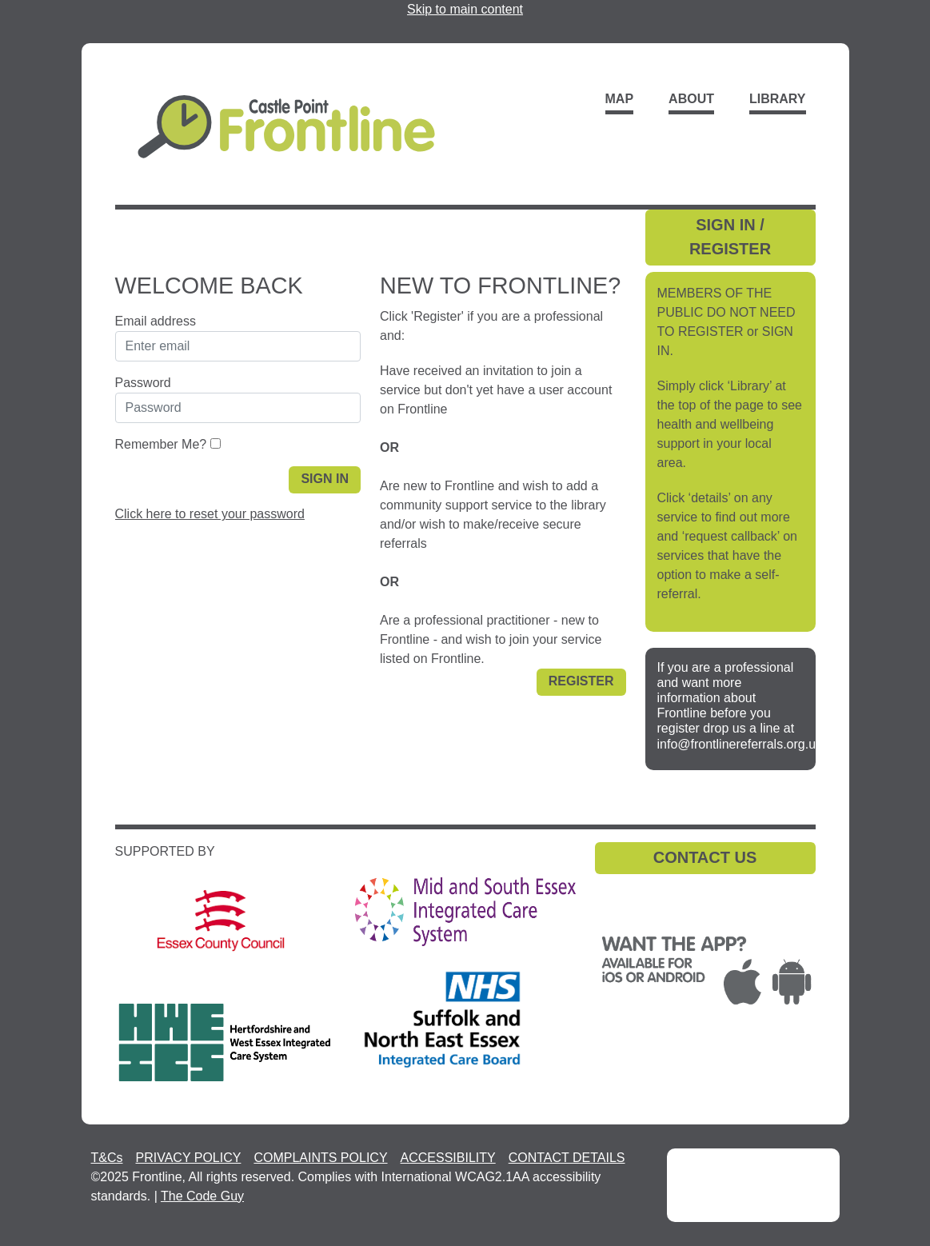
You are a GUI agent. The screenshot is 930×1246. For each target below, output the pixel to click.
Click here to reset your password (210, 514)
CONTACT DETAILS (567, 1157)
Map (619, 99)
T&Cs (107, 1157)
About (691, 99)
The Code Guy (202, 1196)
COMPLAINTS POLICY (320, 1157)
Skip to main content (465, 9)
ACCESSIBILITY (448, 1157)
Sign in (325, 478)
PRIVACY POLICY (188, 1157)
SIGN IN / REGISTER (730, 237)
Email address (155, 321)
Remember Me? (161, 444)
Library (777, 99)
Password (143, 382)
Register (581, 681)
